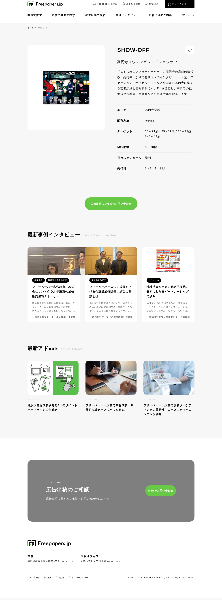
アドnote (188, 15)
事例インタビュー (127, 15)
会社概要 (53, 579)
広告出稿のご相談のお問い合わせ (111, 204)
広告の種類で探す (63, 15)
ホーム (31, 28)
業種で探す (35, 15)
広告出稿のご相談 (160, 15)
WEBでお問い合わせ (144, 492)
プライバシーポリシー (91, 579)
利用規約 (68, 579)
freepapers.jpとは (105, 4)
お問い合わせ (36, 579)
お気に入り (152, 4)
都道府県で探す (95, 15)
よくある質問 (131, 4)
